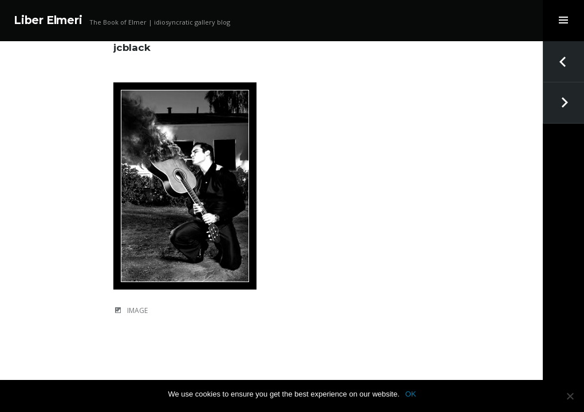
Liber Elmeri (48, 20)
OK (410, 394)
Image (137, 310)
